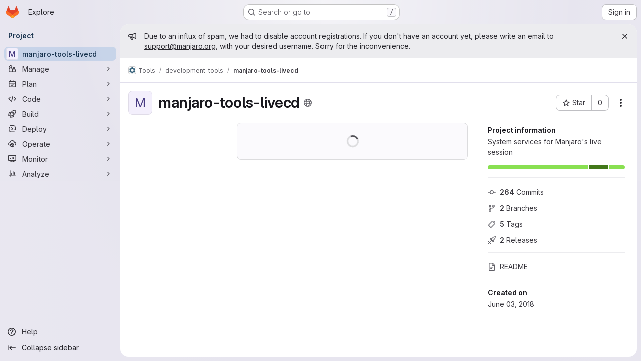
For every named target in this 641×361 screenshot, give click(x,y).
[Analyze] (60, 174)
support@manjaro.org (180, 46)
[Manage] (60, 69)
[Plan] (60, 84)
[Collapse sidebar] (60, 348)
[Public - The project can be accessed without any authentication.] (308, 103)
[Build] (60, 114)
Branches (512, 208)
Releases (512, 240)
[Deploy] (60, 129)
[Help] (60, 332)
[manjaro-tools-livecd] (60, 54)
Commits (516, 192)
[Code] (60, 99)
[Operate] (60, 144)
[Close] (625, 36)
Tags (505, 224)
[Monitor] (60, 159)
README (508, 266)
